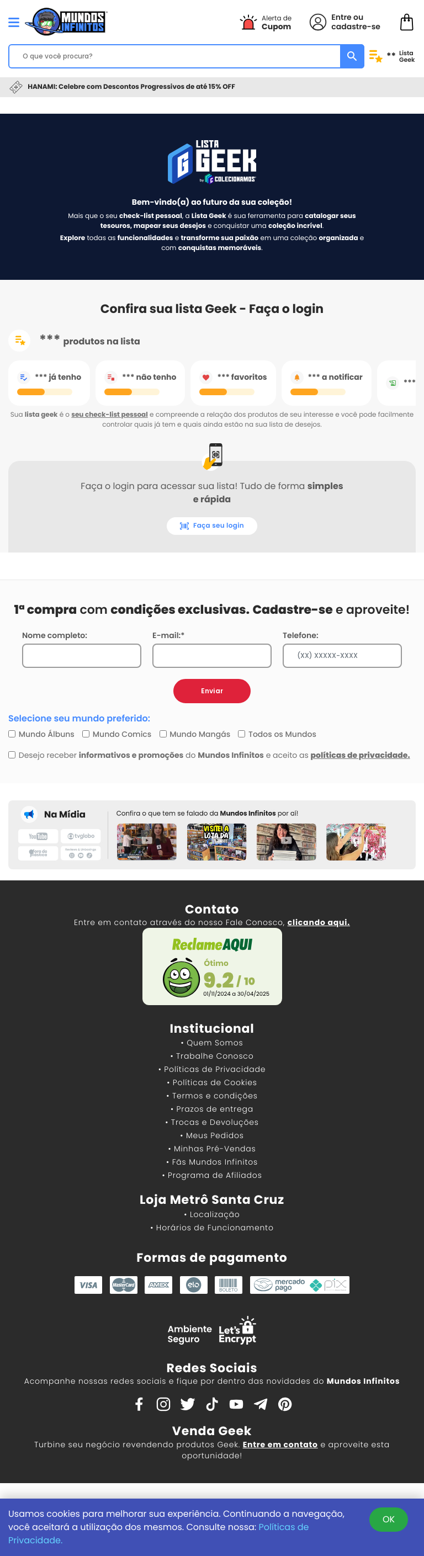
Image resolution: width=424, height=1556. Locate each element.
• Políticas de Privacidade (212, 1069)
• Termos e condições (211, 1095)
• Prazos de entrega (212, 1108)
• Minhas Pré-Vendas (212, 1148)
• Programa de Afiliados (212, 1175)
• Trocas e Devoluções (211, 1122)
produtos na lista (74, 341)
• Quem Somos (212, 1042)
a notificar (326, 377)
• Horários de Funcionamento (211, 1227)
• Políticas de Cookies (212, 1082)
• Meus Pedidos (211, 1135)
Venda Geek (212, 1431)
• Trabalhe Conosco (211, 1055)
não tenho (140, 377)
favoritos (233, 377)
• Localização (212, 1214)
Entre (341, 17)
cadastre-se (355, 26)
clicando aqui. (319, 922)
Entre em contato (280, 1444)
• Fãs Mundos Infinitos (212, 1161)
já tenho (49, 377)
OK (389, 1519)
